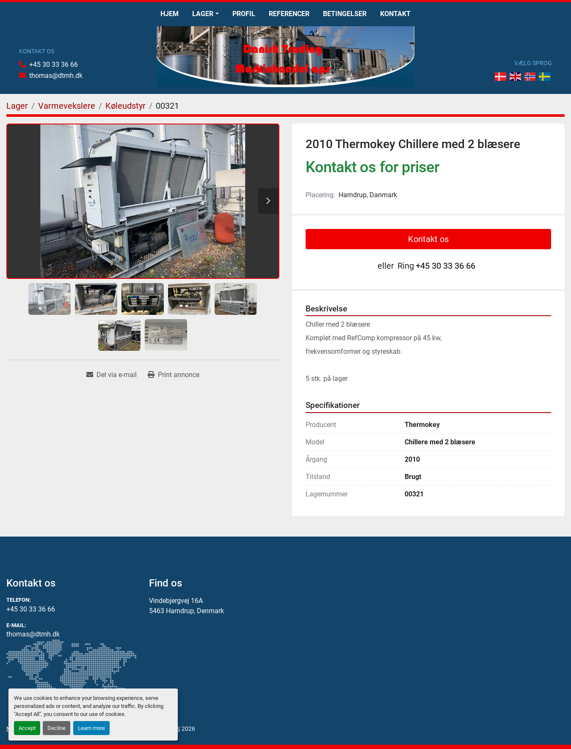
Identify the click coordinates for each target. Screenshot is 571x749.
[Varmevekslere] (66, 106)
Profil (243, 14)
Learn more (91, 728)
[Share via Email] (111, 375)
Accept (27, 728)
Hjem (169, 14)
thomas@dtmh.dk (56, 76)
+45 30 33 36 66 (53, 65)
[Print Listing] (173, 375)
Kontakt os (428, 239)
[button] (205, 14)
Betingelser (345, 14)
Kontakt (395, 14)
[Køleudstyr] (125, 106)
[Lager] (17, 106)
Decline (56, 728)
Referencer (289, 14)
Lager (202, 14)
